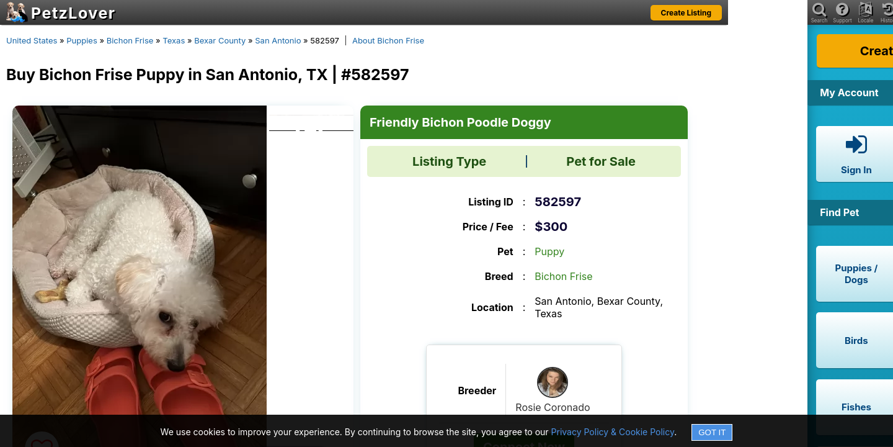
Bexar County (220, 40)
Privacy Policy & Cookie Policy (613, 432)
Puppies (81, 40)
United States (31, 40)
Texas (173, 40)
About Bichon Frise (388, 40)
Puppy (549, 251)
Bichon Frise (130, 40)
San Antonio (278, 40)
